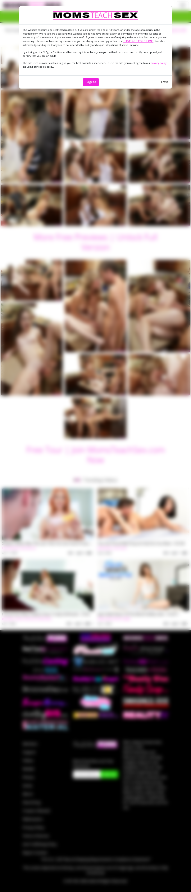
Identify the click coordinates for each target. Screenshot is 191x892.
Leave (164, 82)
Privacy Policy (159, 63)
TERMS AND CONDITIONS (138, 41)
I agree (91, 82)
